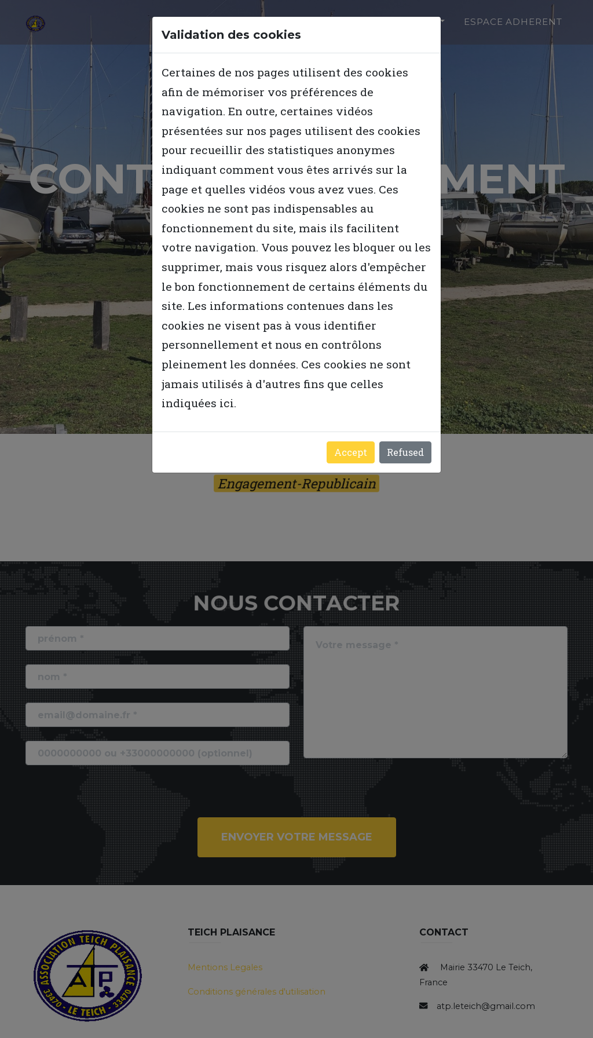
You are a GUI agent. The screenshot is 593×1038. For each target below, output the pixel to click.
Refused (405, 452)
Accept (350, 452)
